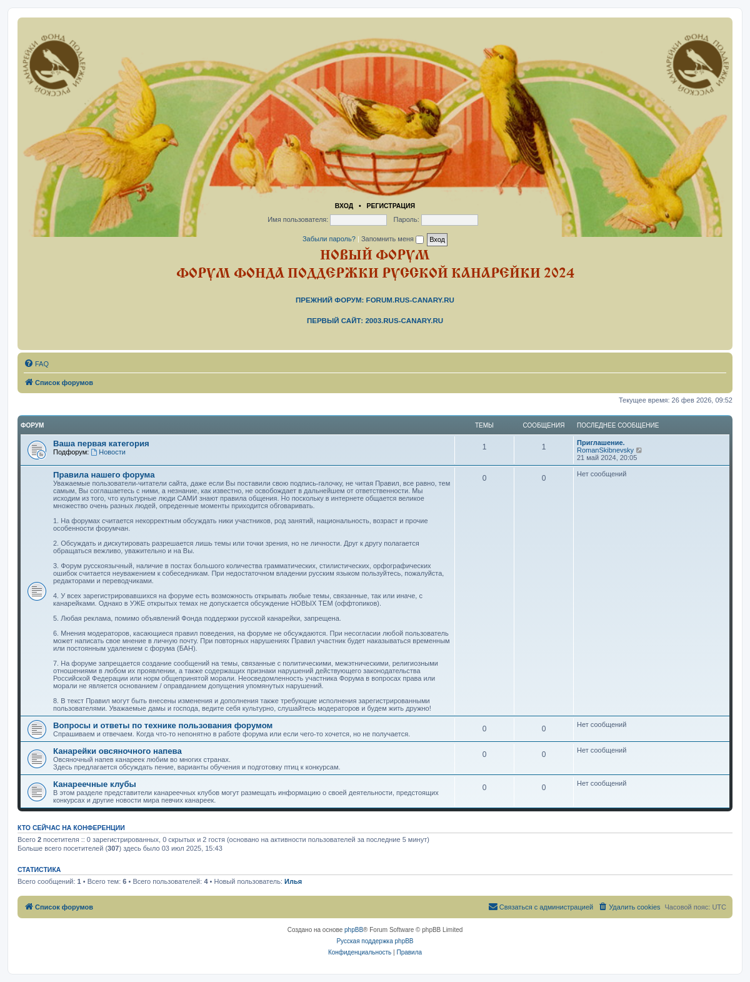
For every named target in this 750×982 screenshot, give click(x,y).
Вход (344, 205)
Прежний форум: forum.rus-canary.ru (375, 300)
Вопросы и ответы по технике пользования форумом (162, 725)
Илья (293, 881)
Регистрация (390, 205)
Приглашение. (601, 442)
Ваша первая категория (101, 443)
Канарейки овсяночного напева (117, 751)
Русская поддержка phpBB (374, 941)
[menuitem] (36, 363)
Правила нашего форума (104, 474)
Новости (108, 452)
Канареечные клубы (94, 784)
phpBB (353, 929)
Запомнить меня (392, 239)
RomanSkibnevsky (605, 450)
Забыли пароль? (329, 239)
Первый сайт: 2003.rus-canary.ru (375, 320)
